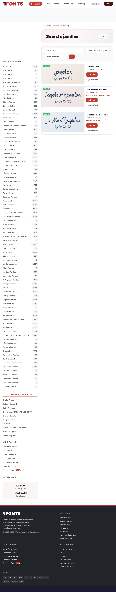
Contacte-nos (66, 549)
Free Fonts (46, 26)
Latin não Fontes (10, 276)
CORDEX (6, 424)
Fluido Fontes (9, 248)
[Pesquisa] (35, 4)
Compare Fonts (9, 458)
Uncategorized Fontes (13, 363)
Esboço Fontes (9, 284)
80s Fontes (8, 78)
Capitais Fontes (10, 118)
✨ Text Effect (12, 470)
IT (30, 577)
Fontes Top (68, 4)
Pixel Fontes (8, 288)
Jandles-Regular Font (97, 89)
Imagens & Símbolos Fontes (15, 236)
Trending (81, 4)
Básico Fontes (9, 102)
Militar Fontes (9, 256)
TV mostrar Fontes (11, 355)
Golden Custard (10, 404)
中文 (41, 577)
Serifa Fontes (8, 315)
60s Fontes (8, 74)
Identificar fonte (10, 549)
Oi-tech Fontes (9, 221)
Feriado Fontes (9, 228)
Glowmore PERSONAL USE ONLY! (17, 412)
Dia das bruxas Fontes (13, 213)
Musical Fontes (9, 272)
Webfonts (64, 531)
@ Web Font (93, 80)
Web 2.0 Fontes (10, 375)
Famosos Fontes (10, 177)
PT (35, 577)
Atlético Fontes (9, 98)
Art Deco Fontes (10, 86)
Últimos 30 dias (67, 567)
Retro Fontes (8, 303)
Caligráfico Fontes (11, 114)
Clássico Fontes (10, 134)
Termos (63, 556)
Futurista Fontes (10, 201)
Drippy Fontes (9, 169)
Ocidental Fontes (10, 379)
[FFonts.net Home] (13, 4)
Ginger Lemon (9, 420)
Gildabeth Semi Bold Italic (14, 428)
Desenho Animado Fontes (14, 126)
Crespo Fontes (9, 149)
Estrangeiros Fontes (12, 189)
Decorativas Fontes (11, 153)
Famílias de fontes (68, 535)
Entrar (108, 4)
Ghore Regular (9, 436)
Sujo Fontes (8, 252)
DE (10, 577)
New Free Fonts (10, 446)
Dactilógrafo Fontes (11, 359)
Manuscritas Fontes (11, 217)
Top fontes (8, 450)
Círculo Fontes (9, 311)
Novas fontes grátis (20, 394)
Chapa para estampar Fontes (16, 335)
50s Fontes (8, 70)
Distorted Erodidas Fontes (14, 161)
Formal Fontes (9, 193)
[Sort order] (56, 56)
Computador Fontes (12, 141)
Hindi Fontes (8, 224)
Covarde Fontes (10, 197)
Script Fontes (8, 323)
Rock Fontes (8, 307)
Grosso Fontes (9, 351)
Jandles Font (92, 66)
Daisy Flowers (9, 408)
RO (20, 577)
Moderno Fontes (10, 264)
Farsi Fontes (8, 185)
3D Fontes (7, 66)
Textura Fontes (9, 347)
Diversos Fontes (10, 260)
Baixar (91, 75)
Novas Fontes (53, 4)
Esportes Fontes (10, 331)
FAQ (61, 553)
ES (15, 577)
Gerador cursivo (10, 466)
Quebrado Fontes (10, 106)
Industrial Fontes (10, 240)
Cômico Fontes (9, 137)
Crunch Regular (9, 416)
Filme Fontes (8, 268)
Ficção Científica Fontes (13, 319)
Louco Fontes (9, 145)
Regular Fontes (9, 300)
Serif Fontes (8, 327)
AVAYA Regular (9, 432)
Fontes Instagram (10, 462)
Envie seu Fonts (66, 538)
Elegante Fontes (10, 339)
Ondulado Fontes (10, 371)
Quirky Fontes (9, 296)
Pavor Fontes (8, 232)
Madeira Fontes (10, 386)
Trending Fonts (9, 454)
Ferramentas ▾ (95, 4)
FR (26, 577)
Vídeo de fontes (67, 563)
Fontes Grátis (65, 517)
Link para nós (65, 560)
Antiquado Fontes (11, 280)
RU (47, 577)
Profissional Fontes (11, 292)
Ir (71, 57)
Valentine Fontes (10, 367)
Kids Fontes (8, 244)
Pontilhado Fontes (11, 165)
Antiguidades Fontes (12, 82)
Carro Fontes (8, 122)
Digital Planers (9, 400)
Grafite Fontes (9, 209)
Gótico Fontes (9, 205)
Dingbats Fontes (10, 157)
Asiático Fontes (10, 94)
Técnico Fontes (9, 343)
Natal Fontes (8, 130)
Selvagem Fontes (10, 382)
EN (5, 577)
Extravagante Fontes (12, 181)
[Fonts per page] (98, 50)
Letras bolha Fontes (11, 110)
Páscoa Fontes (9, 173)
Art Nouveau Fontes (12, 90)
